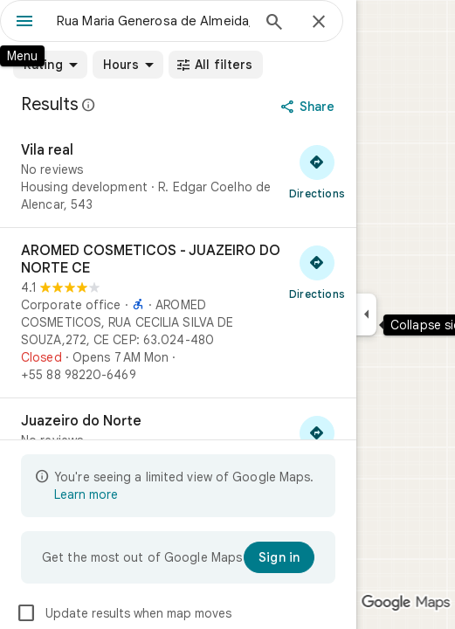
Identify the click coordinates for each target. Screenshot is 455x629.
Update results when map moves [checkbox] (123, 613)
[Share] (309, 107)
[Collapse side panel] (366, 314)
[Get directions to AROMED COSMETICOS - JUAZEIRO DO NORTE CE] (317, 271)
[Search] (274, 23)
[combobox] (153, 20)
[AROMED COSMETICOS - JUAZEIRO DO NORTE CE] (178, 312)
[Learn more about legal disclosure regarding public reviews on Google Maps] (89, 104)
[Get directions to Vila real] (317, 171)
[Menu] (24, 22)
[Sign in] (279, 557)
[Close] (318, 23)
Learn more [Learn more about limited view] (86, 494)
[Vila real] (178, 177)
